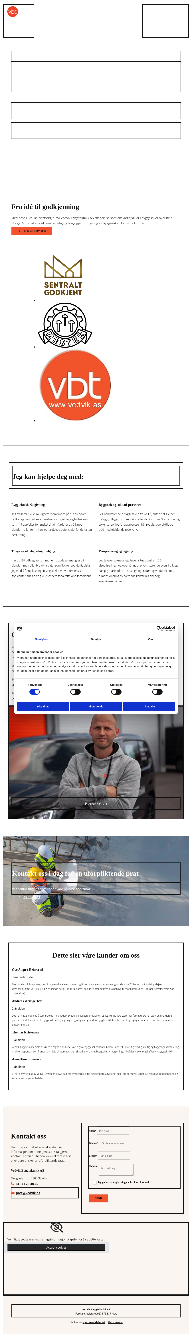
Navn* (92, 1130)
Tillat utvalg (96, 706)
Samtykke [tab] (41, 639)
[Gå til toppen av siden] (13, 16)
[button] (31, 95)
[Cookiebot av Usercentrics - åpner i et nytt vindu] (159, 628)
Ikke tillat (43, 706)
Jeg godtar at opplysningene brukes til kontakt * (125, 1182)
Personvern (115, 1322)
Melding (93, 1166)
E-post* (93, 1155)
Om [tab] (150, 639)
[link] (56, 1227)
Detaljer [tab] (96, 639)
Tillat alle (149, 706)
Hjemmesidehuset (94, 1322)
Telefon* (93, 1143)
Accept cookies (56, 1247)
